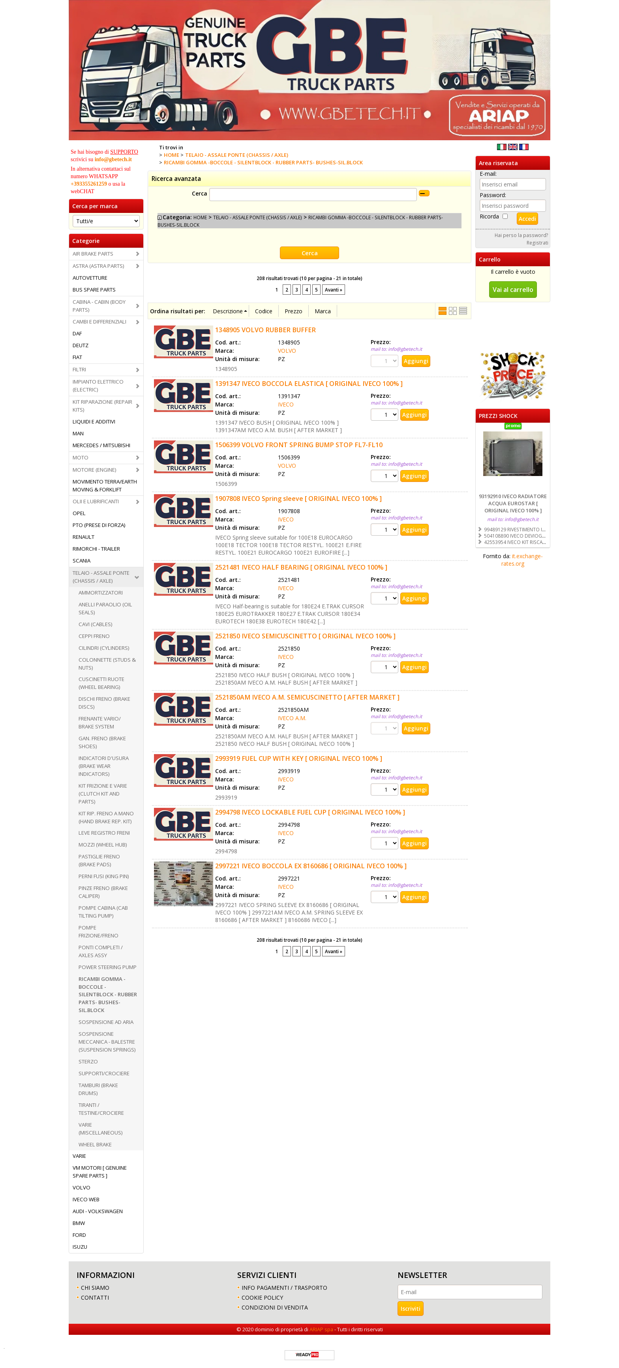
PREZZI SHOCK (498, 416)
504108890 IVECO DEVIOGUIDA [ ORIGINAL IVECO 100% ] (546, 536)
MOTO (80, 457)
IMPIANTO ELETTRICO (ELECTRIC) (98, 385)
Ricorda (489, 216)
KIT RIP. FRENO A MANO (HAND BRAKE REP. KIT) (106, 817)
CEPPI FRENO (94, 636)
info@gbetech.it (113, 159)
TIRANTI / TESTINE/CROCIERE (101, 1108)
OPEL (79, 513)
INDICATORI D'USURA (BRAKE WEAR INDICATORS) (104, 766)
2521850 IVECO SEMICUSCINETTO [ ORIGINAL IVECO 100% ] (305, 635)
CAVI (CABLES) (96, 624)
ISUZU (80, 1246)
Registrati (537, 242)
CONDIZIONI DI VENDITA (275, 1307)
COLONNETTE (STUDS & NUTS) (107, 663)
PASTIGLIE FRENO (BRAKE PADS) (99, 860)
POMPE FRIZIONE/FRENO (98, 931)
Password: (493, 195)
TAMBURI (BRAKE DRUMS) (98, 1089)
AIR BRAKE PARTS (93, 253)
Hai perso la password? (521, 235)
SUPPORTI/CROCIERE (104, 1073)
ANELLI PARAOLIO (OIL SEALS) (105, 608)
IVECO (286, 404)
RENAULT (83, 536)
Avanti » (333, 289)
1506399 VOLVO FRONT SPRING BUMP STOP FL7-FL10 (299, 444)
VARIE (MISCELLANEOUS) (101, 1128)
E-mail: (488, 173)
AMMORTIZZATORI (101, 592)
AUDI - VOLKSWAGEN (98, 1211)
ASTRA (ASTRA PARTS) (98, 265)
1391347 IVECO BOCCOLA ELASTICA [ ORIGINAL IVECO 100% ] (309, 383)
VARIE (79, 1155)
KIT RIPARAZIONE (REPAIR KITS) (102, 405)
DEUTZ (80, 345)
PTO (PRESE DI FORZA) (99, 525)
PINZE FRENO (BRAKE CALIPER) (103, 891)
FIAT (77, 357)
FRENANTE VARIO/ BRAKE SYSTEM (100, 722)
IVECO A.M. (292, 717)
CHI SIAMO (95, 1287)
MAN (78, 433)
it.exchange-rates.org (522, 559)
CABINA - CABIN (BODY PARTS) (99, 305)
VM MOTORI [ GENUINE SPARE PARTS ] (100, 1171)
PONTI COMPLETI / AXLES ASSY (101, 951)
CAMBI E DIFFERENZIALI (99, 321)
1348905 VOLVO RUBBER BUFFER (265, 329)
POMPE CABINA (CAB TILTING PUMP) (103, 911)
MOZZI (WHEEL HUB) (103, 844)
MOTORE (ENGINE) (94, 469)
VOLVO (81, 1187)
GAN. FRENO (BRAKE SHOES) (102, 742)
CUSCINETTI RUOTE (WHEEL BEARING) (101, 683)
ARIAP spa (321, 1329)
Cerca (199, 193)
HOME (200, 217)
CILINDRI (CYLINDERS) (104, 647)
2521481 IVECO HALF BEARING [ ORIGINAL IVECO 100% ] (301, 567)
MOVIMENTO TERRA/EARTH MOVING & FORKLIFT (105, 485)
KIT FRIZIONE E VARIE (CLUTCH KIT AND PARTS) (103, 793)
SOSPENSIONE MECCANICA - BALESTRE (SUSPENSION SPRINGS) (107, 1041)
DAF (77, 333)
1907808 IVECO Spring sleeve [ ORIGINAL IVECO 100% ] (298, 498)
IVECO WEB (86, 1199)
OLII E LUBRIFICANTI (96, 501)
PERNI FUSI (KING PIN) (104, 876)
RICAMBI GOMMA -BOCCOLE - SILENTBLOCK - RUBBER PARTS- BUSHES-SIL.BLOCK (108, 994)
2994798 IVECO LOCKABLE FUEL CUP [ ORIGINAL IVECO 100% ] (310, 811)
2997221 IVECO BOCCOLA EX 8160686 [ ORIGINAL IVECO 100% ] (311, 865)
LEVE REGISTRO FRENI (104, 832)
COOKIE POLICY (262, 1297)
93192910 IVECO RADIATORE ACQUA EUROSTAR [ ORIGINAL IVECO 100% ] (513, 503)
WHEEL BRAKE (95, 1144)
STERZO (88, 1061)
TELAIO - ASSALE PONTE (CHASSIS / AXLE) (101, 576)
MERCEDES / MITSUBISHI (101, 445)
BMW (79, 1223)
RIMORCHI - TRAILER (96, 548)
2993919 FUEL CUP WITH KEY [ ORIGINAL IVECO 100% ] (298, 758)
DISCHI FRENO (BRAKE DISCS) (104, 702)
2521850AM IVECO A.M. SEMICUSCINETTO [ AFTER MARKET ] (307, 696)
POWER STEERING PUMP (108, 967)
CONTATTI (95, 1297)
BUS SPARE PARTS (94, 289)
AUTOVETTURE (90, 277)
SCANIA (81, 560)
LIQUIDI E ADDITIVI (94, 421)
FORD (79, 1234)
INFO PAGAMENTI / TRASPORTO (284, 1287)
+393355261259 (89, 184)
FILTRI (79, 369)
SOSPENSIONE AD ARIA (106, 1022)
